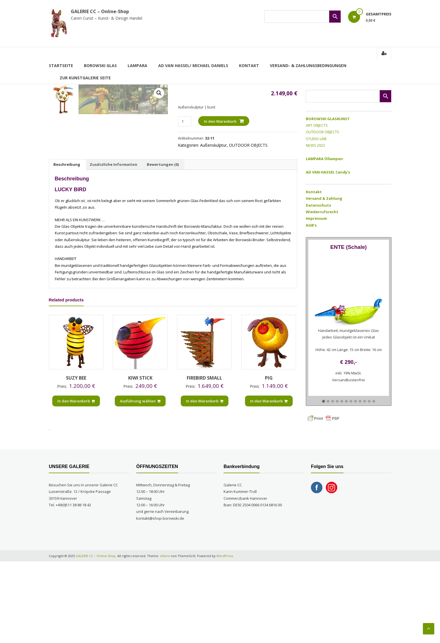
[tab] (67, 246)
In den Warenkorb (220, 121)
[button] (323, 401)
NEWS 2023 (315, 145)
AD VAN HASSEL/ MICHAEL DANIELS (193, 65)
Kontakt (249, 65)
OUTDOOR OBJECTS (248, 145)
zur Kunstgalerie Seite (85, 77)
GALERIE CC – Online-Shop (100, 11)
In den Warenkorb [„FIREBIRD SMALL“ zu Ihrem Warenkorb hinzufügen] (204, 482)
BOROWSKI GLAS (100, 65)
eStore (165, 637)
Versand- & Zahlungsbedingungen (308, 65)
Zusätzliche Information (113, 245)
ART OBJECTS (317, 125)
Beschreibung (66, 245)
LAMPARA (137, 65)
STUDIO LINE (316, 138)
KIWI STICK (140, 459)
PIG (269, 459)
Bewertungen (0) (163, 245)
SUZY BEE (76, 459)
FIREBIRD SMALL (204, 459)
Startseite (61, 65)
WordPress (224, 637)
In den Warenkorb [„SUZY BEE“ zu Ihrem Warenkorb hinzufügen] (76, 482)
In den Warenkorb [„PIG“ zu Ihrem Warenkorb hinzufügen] (269, 482)
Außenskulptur (213, 145)
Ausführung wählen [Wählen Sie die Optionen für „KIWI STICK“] (140, 482)
